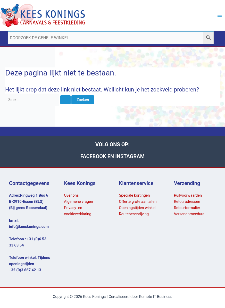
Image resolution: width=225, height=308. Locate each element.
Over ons (71, 195)
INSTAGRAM (130, 156)
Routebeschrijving (134, 214)
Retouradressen (187, 201)
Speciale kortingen (134, 195)
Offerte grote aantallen (138, 201)
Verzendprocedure (189, 214)
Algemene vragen (78, 201)
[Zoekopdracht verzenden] (65, 99)
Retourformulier (187, 207)
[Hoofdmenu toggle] (219, 15)
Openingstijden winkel (137, 207)
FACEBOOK (93, 156)
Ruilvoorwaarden (188, 195)
